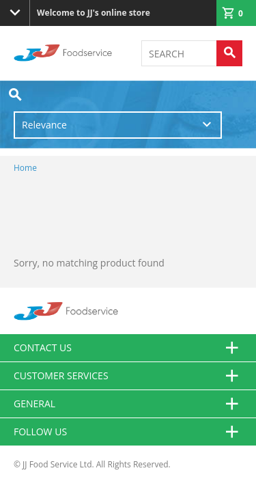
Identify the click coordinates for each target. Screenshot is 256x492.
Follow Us (128, 432)
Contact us (128, 347)
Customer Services (128, 376)
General (128, 404)
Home (25, 168)
